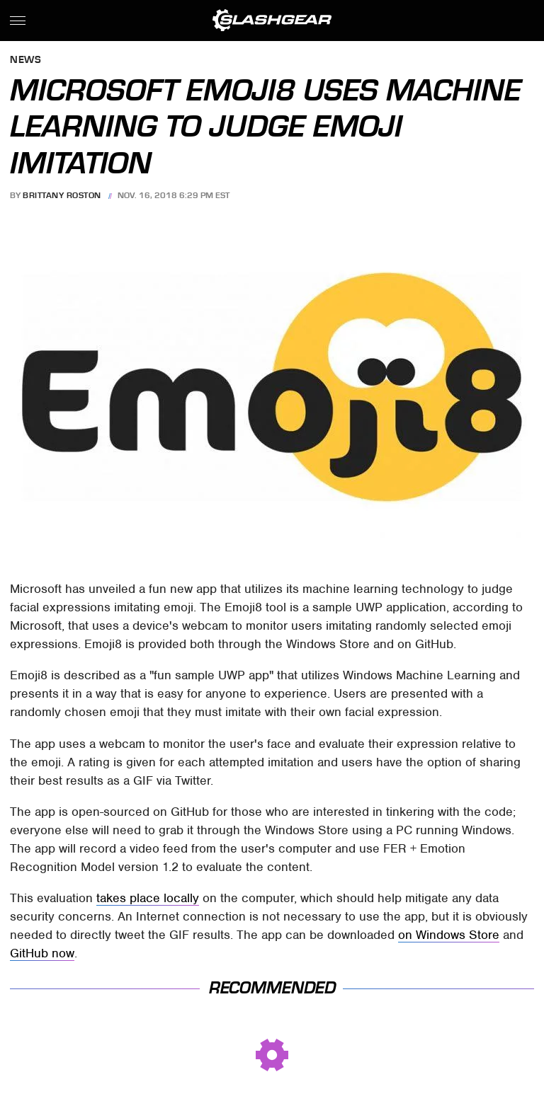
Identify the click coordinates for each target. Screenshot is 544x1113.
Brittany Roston (62, 195)
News (25, 60)
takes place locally (147, 898)
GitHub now (42, 953)
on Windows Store (448, 934)
